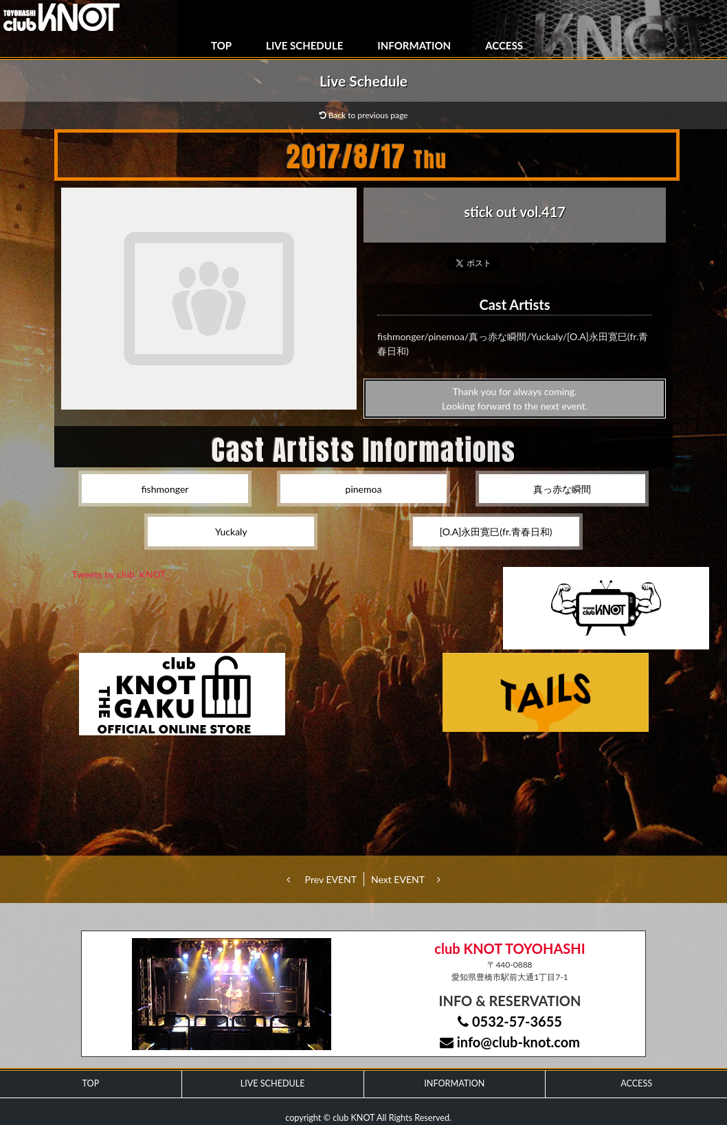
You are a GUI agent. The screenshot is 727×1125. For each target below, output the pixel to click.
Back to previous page (364, 115)
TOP (221, 45)
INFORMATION (414, 45)
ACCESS (504, 45)
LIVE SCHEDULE (304, 45)
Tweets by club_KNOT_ (121, 574)
